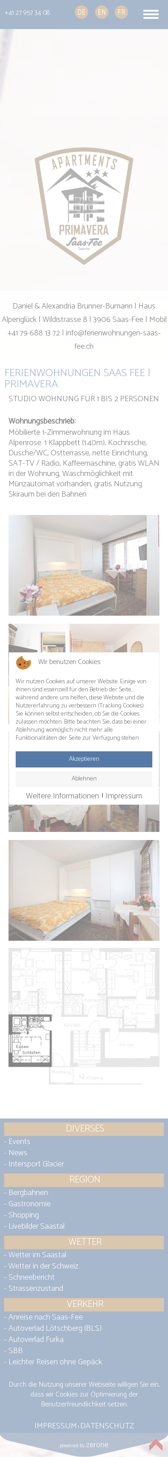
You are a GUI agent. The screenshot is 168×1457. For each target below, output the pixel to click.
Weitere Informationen (62, 796)
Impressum (124, 796)
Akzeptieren (84, 759)
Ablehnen (84, 779)
